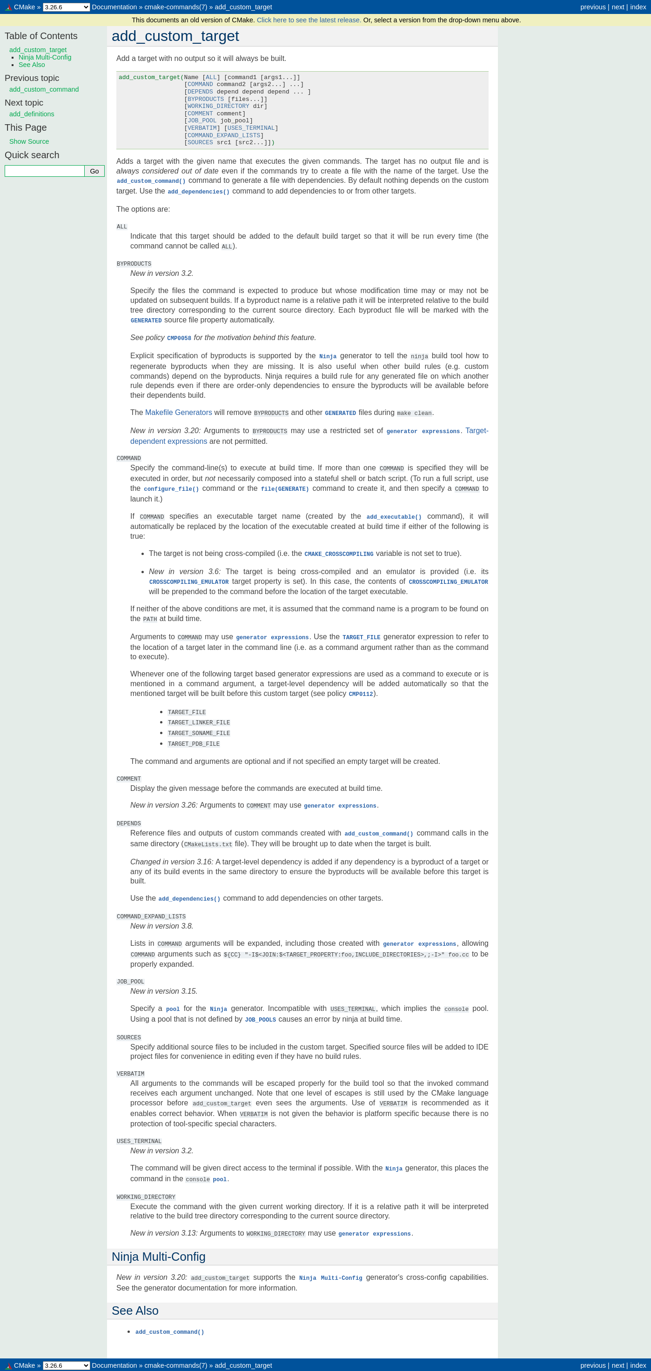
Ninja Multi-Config (45, 57)
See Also (32, 64)
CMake (24, 7)
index (638, 7)
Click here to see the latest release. (310, 20)
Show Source (29, 141)
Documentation (114, 7)
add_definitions (31, 114)
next (618, 7)
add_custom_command (44, 89)
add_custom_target (243, 7)
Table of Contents (41, 36)
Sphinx (404, 1363)
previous (592, 7)
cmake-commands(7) (175, 7)
